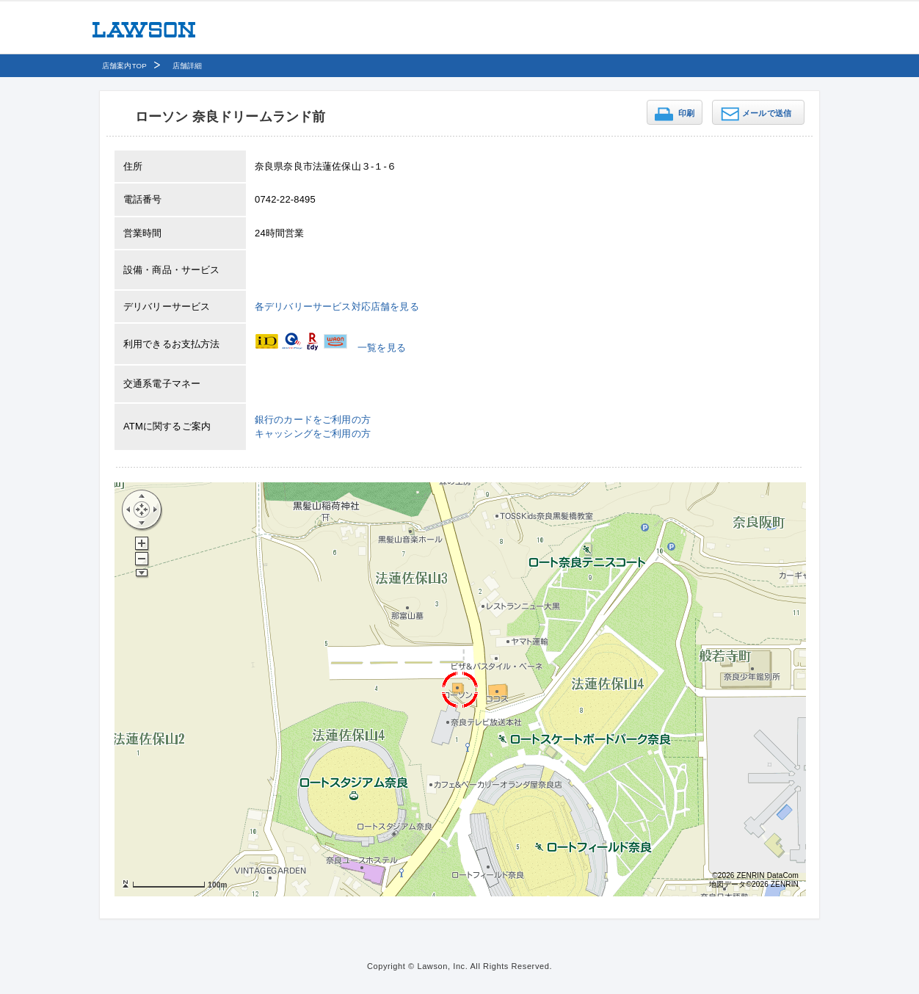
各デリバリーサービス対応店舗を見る (337, 306)
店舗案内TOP (124, 66)
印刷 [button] (686, 113)
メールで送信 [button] (766, 113)
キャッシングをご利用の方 (313, 433)
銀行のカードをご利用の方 (313, 419)
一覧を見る (381, 347)
